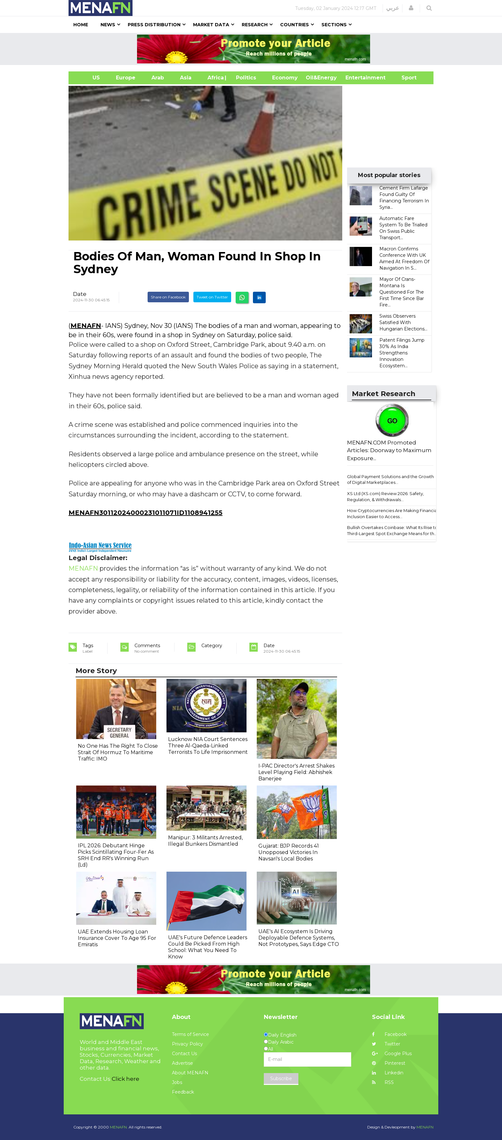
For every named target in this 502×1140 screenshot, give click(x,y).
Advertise (182, 1063)
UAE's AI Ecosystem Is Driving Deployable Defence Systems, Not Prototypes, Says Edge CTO (298, 937)
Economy (285, 78)
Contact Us (184, 1053)
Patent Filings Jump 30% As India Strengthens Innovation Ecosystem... (402, 353)
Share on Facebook (168, 297)
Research (255, 25)
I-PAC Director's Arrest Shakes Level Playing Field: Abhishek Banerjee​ (296, 772)
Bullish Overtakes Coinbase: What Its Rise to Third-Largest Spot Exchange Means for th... (392, 530)
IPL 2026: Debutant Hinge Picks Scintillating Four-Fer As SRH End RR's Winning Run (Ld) (116, 855)
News (108, 25)
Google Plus (392, 1053)
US (88, 78)
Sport (405, 78)
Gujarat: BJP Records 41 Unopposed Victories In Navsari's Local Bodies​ (288, 852)
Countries (294, 25)
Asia (185, 78)
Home (80, 25)
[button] (411, 8)
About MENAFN (190, 1073)
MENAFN (85, 326)
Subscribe (281, 1078)
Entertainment (355, 78)
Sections (334, 25)
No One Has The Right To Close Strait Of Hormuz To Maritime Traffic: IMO (118, 752)
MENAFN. (119, 1127)
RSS (383, 1082)
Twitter (386, 1044)
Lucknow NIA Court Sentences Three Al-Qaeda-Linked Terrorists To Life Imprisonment (208, 745)
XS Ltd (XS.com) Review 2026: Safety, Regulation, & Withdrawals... (385, 496)
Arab (157, 78)
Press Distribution (154, 25)
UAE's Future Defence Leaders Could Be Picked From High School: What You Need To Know (207, 947)
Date (79, 294)
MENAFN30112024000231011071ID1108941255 (146, 513)
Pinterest (388, 1063)
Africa (214, 78)
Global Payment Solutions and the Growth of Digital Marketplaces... (390, 479)
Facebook (389, 1034)
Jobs (177, 1082)
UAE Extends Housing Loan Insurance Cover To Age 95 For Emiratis (117, 938)
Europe (125, 78)
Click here (125, 1079)
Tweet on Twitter (212, 297)
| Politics (244, 78)
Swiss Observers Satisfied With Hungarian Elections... (403, 322)
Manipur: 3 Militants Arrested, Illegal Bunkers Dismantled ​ (205, 841)
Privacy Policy (187, 1044)
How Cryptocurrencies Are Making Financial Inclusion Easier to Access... (392, 513)
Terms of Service (190, 1034)
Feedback (183, 1092)
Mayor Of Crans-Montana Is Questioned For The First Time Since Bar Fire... (401, 292)
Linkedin (387, 1073)
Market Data (211, 25)
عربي (392, 8)
